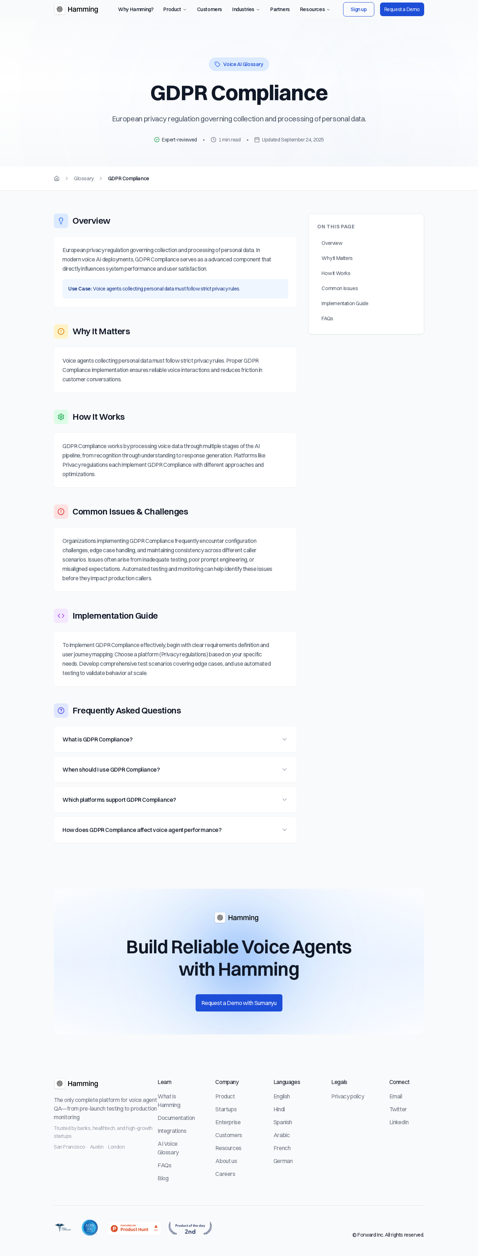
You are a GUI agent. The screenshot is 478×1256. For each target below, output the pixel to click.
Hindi (279, 1109)
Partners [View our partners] (280, 9)
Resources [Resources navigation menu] (315, 9)
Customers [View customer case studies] (209, 9)
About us (226, 1160)
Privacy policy (347, 1096)
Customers (228, 1135)
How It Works (336, 283)
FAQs (327, 329)
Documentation (176, 1117)
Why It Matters (337, 268)
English (281, 1096)
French (282, 1148)
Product (225, 1096)
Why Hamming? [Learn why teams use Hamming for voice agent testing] (135, 9)
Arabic (281, 1135)
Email (395, 1096)
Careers (225, 1173)
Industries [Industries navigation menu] (246, 9)
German (283, 1160)
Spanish (282, 1122)
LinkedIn (399, 1122)
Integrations (172, 1130)
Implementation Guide (345, 314)
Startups (225, 1109)
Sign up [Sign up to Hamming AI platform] (358, 9)
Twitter (398, 1109)
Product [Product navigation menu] (175, 9)
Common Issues (340, 299)
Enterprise (227, 1122)
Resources (228, 1148)
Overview (332, 253)
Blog (163, 1178)
